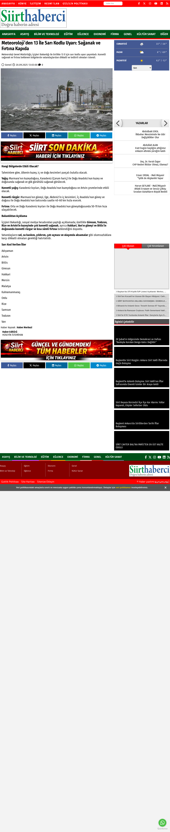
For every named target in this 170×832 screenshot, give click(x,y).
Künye (22, 3)
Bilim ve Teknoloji (46, 34)
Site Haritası (28, 481)
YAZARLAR (142, 123)
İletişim (35, 3)
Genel (128, 34)
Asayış (24, 34)
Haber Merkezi (24, 327)
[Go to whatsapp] (162, 823)
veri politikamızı (123, 487)
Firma (115, 34)
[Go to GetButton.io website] (162, 829)
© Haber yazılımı (153, 481)
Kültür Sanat (146, 34)
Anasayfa (8, 3)
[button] (118, 123)
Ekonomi (100, 34)
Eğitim (68, 34)
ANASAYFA (8, 34)
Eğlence (83, 34)
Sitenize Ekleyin (45, 481)
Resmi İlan (51, 3)
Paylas (12, 135)
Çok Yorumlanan (155, 245)
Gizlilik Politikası (75, 3)
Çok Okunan (128, 245)
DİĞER (164, 34)
